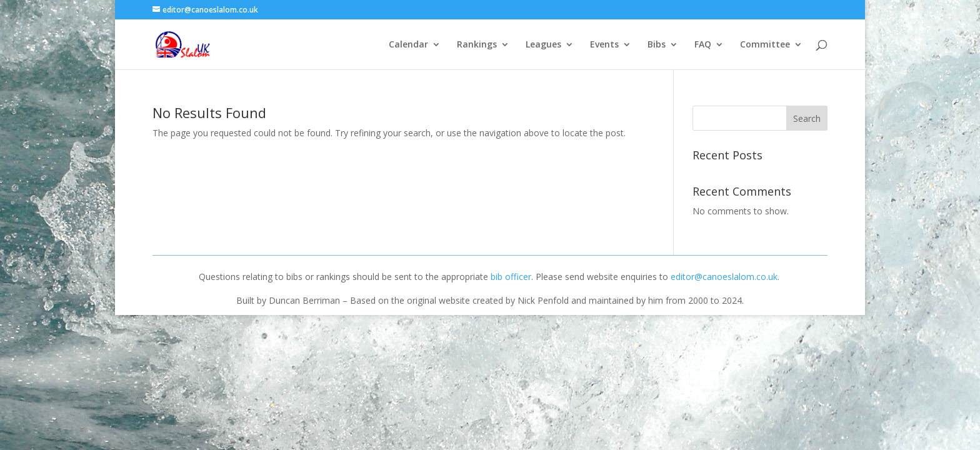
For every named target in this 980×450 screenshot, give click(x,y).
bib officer (511, 276)
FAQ (702, 45)
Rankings (477, 45)
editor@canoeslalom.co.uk (724, 276)
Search (807, 118)
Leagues (543, 45)
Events (604, 45)
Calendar (408, 45)
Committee (765, 45)
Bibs (657, 45)
